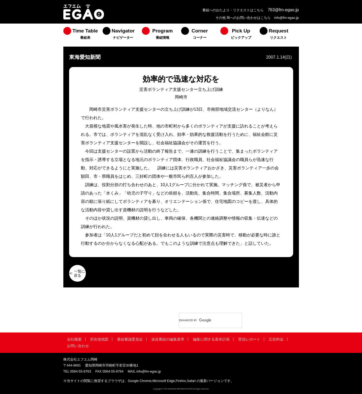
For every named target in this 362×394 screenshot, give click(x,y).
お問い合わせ (78, 346)
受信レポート (249, 339)
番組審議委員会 (130, 339)
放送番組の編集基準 (167, 339)
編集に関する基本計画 (211, 339)
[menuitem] (83, 35)
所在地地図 (99, 339)
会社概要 (74, 339)
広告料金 (276, 339)
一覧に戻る (79, 273)
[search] (203, 320)
